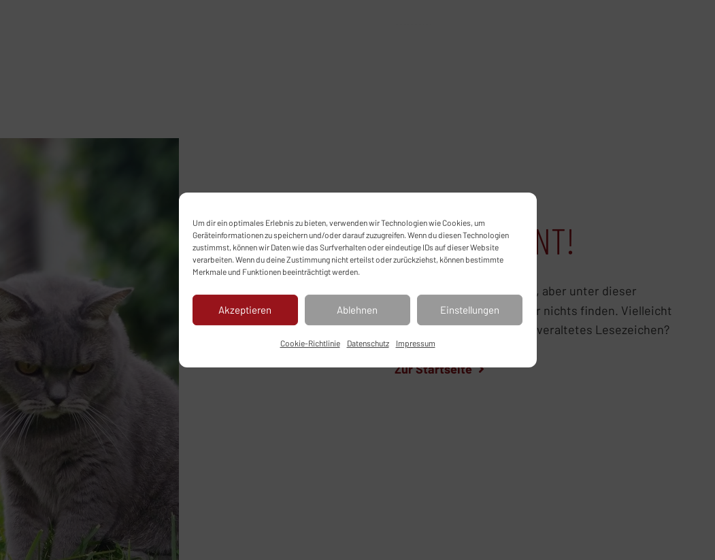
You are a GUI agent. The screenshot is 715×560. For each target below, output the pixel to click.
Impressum (415, 343)
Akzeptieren (244, 309)
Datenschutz (368, 343)
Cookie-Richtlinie (310, 343)
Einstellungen (469, 309)
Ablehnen (357, 309)
